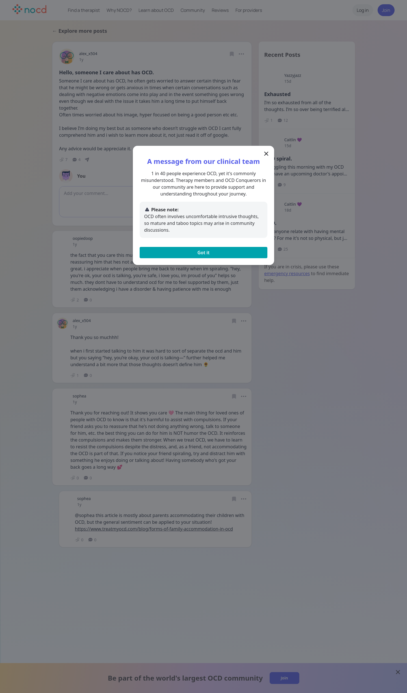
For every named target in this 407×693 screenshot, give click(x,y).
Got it (203, 252)
